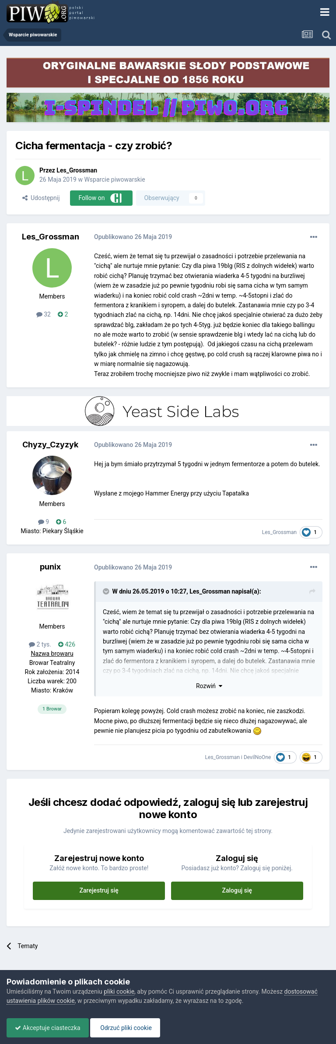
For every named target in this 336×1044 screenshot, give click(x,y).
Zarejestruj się (99, 890)
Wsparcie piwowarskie (114, 179)
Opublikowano (133, 236)
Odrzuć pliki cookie (127, 1027)
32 (43, 314)
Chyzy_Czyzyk (50, 444)
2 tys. (40, 644)
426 (66, 644)
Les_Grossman (76, 170)
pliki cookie (119, 991)
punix (50, 566)
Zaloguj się (237, 890)
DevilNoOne (257, 757)
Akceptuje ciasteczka (48, 1027)
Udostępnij (41, 197)
